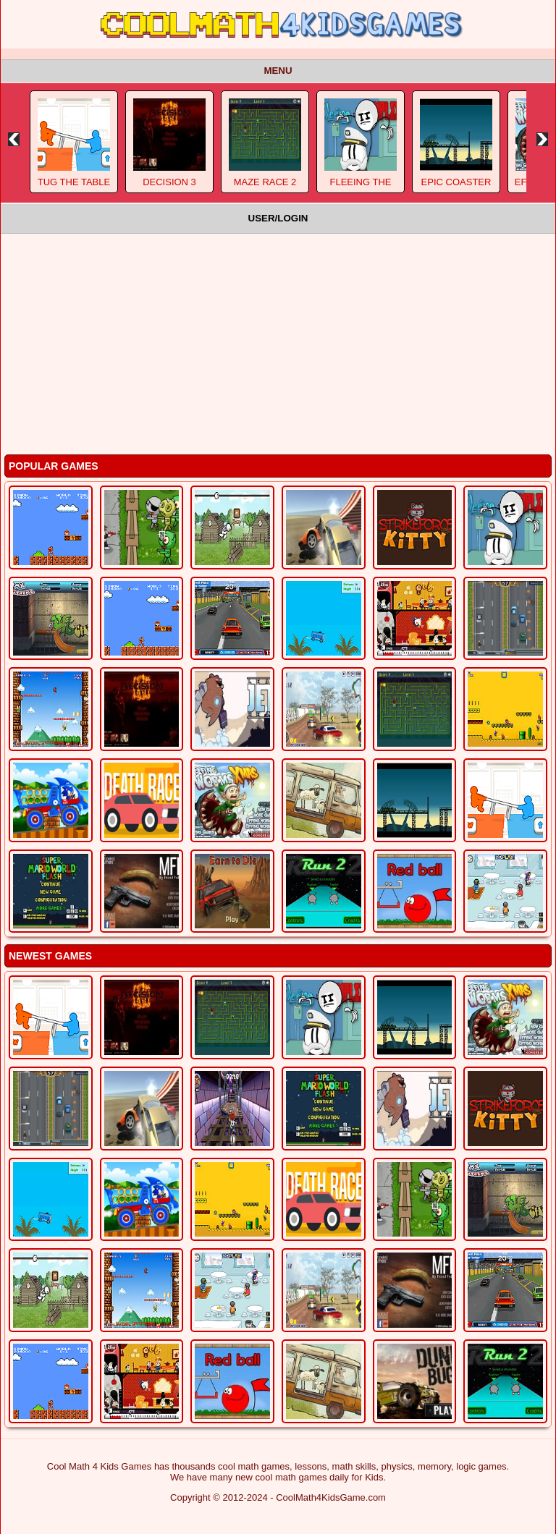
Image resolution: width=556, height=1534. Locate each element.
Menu (278, 70)
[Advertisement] (278, 342)
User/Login (278, 218)
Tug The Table (74, 182)
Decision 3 (169, 182)
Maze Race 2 (265, 182)
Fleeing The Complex (360, 187)
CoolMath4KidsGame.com (331, 1497)
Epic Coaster (456, 182)
